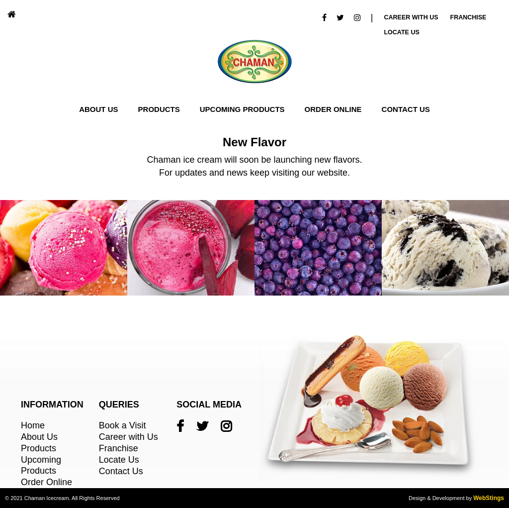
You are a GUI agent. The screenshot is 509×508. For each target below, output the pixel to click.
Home (33, 425)
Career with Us (128, 437)
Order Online (333, 109)
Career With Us (411, 17)
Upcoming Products (242, 109)
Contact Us (406, 109)
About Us (98, 109)
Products (159, 109)
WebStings (488, 498)
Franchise (468, 17)
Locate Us (401, 32)
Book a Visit (122, 425)
